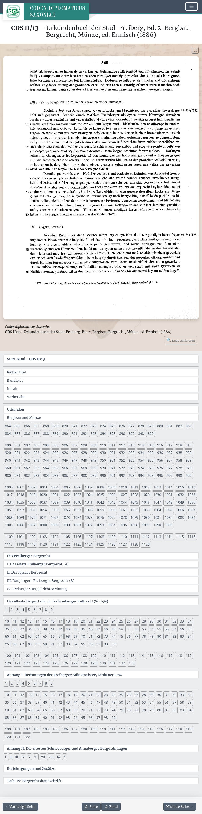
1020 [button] (43, 494)
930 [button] (103, 452)
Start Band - (26, 359)
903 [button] (36, 445)
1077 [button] (111, 517)
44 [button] (75, 629)
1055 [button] (54, 510)
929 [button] (93, 452)
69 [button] (75, 636)
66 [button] (53, 636)
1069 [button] (20, 517)
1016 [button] (191, 487)
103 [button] (36, 655)
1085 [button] (9, 525)
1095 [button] (123, 525)
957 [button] (169, 460)
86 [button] (14, 644)
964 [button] (46, 468)
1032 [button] (180, 494)
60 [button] (7, 636)
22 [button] (98, 621)
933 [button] (131, 452)
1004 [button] (54, 487)
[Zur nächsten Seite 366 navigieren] (179, 807)
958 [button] (179, 460)
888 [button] (46, 433)
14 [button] (37, 621)
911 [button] (112, 445)
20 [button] (83, 621)
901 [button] (17, 445)
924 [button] (46, 452)
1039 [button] (66, 502)
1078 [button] (123, 517)
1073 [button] (66, 517)
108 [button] (84, 655)
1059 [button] (100, 510)
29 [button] (151, 621)
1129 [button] (146, 544)
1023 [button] (77, 494)
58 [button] (182, 629)
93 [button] (68, 644)
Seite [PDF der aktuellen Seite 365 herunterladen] (91, 807)
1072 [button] (54, 517)
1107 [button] (89, 536)
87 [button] (22, 644)
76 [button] (129, 636)
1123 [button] (77, 544)
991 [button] (112, 475)
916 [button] (160, 445)
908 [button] (84, 445)
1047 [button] (157, 502)
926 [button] (65, 452)
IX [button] (58, 757)
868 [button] (46, 426)
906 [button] (65, 445)
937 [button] (169, 452)
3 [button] (17, 609)
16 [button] (53, 621)
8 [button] (46, 609)
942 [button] (27, 460)
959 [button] (188, 460)
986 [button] (65, 475)
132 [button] (122, 663)
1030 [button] (157, 494)
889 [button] (55, 433)
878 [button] (141, 426)
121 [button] (17, 663)
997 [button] (169, 475)
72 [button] (98, 636)
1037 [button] (43, 502)
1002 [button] (31, 487)
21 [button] (91, 621)
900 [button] (8, 445)
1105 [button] (66, 536)
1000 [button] (9, 487)
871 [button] (74, 426)
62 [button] (22, 636)
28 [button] (144, 621)
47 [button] (98, 629)
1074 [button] (77, 517)
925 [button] (55, 452)
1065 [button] (168, 510)
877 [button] (131, 426)
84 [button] (189, 636)
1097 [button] (146, 525)
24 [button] (113, 621)
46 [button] (91, 629)
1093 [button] (100, 525)
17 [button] (60, 621)
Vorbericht (16, 397)
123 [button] (36, 663)
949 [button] (93, 460)
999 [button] (188, 475)
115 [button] (150, 655)
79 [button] (151, 636)
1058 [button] (89, 510)
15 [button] (45, 621)
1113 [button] (157, 536)
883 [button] (188, 426)
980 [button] (8, 475)
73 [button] (106, 636)
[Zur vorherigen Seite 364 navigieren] (20, 807)
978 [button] (179, 468)
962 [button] (27, 468)
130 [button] (103, 663)
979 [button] (188, 468)
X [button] (65, 757)
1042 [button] (100, 502)
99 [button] (113, 644)
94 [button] (75, 644)
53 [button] (144, 629)
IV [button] (23, 757)
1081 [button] (157, 517)
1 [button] (6, 609)
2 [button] (12, 609)
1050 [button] (191, 502)
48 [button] (106, 629)
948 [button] (84, 460)
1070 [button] (31, 517)
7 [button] (40, 609)
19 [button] (75, 621)
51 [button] (129, 629)
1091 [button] (77, 525)
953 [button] (131, 460)
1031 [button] (168, 494)
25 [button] (121, 621)
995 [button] (150, 475)
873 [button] (93, 426)
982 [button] (27, 475)
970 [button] (103, 468)
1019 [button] (31, 494)
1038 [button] (54, 502)
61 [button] (14, 636)
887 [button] (36, 433)
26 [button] (129, 621)
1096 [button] (134, 525)
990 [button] (103, 475)
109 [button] (93, 655)
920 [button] (8, 452)
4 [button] (23, 609)
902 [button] (27, 445)
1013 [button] (157, 487)
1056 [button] (66, 510)
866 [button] (27, 426)
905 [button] (55, 445)
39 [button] (37, 629)
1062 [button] (134, 510)
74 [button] (113, 636)
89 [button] (37, 644)
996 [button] (160, 475)
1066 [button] (180, 510)
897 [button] (131, 433)
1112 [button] (146, 536)
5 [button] (29, 609)
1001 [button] (20, 487)
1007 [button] (89, 487)
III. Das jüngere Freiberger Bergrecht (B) (40, 580)
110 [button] (103, 655)
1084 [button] (191, 517)
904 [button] (46, 445)
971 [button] (112, 468)
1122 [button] (66, 544)
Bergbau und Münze (24, 417)
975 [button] (150, 468)
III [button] (16, 757)
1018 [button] (20, 494)
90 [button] (45, 644)
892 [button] (84, 433)
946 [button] (65, 460)
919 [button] (188, 445)
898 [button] (141, 433)
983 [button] (36, 475)
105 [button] (55, 655)
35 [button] (7, 629)
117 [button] (169, 655)
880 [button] (160, 426)
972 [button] (122, 468)
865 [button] (17, 426)
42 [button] (60, 629)
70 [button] (83, 636)
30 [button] (159, 621)
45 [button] (83, 629)
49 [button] (113, 629)
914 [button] (141, 445)
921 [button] (17, 452)
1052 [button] (20, 510)
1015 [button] (180, 487)
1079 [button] (134, 517)
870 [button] (65, 426)
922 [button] (27, 452)
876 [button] (122, 426)
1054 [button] (43, 510)
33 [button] (182, 621)
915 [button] (150, 445)
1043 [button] (111, 502)
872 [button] (84, 426)
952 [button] (122, 460)
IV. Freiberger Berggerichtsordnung (37, 589)
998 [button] (179, 475)
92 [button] (60, 644)
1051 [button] (9, 510)
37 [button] (22, 629)
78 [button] (144, 636)
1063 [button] (146, 510)
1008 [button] (100, 487)
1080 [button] (146, 517)
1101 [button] (20, 536)
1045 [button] (134, 502)
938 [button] (179, 452)
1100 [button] (9, 536)
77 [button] (136, 636)
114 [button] (141, 655)
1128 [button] (134, 544)
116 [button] (160, 655)
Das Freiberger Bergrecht (28, 556)
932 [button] (122, 452)
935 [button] (150, 452)
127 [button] (74, 663)
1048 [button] (168, 502)
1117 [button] (9, 544)
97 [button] (98, 644)
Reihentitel (16, 372)
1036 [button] (31, 502)
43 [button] (68, 629)
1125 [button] (100, 544)
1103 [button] (43, 536)
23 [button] (106, 621)
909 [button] (93, 445)
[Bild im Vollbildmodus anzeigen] (195, 50)
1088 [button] (43, 525)
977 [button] (169, 468)
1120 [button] (43, 544)
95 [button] (83, 644)
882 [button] (179, 426)
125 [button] (55, 663)
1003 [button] (43, 487)
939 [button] (188, 452)
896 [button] (122, 433)
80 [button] (159, 636)
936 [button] (160, 452)
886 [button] (27, 433)
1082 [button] (168, 517)
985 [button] (55, 475)
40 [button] (45, 629)
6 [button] (34, 609)
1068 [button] (9, 517)
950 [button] (103, 460)
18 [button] (68, 621)
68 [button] (68, 636)
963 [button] (36, 468)
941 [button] (17, 460)
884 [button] (8, 433)
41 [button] (53, 629)
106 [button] (65, 655)
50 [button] (121, 629)
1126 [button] (111, 544)
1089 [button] (54, 525)
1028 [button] (134, 494)
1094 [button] (111, 525)
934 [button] (141, 452)
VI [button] (35, 757)
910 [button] (103, 445)
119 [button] (188, 655)
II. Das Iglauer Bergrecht (27, 572)
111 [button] (112, 655)
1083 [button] (180, 517)
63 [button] (30, 636)
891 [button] (74, 433)
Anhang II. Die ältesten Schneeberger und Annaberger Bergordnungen (67, 748)
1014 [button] (168, 487)
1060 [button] (111, 510)
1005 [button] (66, 487)
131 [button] (112, 663)
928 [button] (84, 452)
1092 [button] (89, 525)
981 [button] (17, 475)
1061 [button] (123, 510)
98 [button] (106, 644)
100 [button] (8, 655)
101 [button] (17, 655)
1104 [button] (54, 536)
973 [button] (131, 468)
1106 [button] (77, 536)
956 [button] (160, 460)
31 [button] (167, 621)
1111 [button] (134, 536)
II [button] (10, 757)
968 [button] (84, 468)
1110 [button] (123, 536)
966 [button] (65, 468)
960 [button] (8, 468)
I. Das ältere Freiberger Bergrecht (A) (38, 564)
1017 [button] (9, 494)
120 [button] (8, 663)
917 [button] (169, 445)
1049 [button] (180, 502)
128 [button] (84, 663)
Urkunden (15, 409)
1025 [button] (100, 494)
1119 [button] (31, 544)
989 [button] (93, 475)
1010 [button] (123, 487)
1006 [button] (77, 487)
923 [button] (36, 452)
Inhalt (12, 389)
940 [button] (8, 460)
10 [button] (7, 621)
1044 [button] (123, 502)
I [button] (5, 757)
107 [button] (74, 655)
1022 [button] (66, 494)
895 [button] (112, 433)
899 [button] (150, 433)
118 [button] (179, 655)
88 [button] (30, 644)
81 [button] (167, 636)
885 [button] (17, 433)
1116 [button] (191, 536)
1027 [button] (123, 494)
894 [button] (103, 433)
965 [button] (55, 468)
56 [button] (167, 629)
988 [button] (84, 475)
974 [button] (141, 468)
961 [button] (17, 468)
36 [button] (14, 629)
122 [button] (27, 663)
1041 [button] (89, 502)
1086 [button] (20, 525)
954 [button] (141, 460)
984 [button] (46, 475)
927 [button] (74, 452)
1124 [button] (89, 544)
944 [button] (46, 460)
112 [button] (122, 655)
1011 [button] (134, 487)
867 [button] (36, 426)
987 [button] (74, 475)
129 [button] (93, 663)
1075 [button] (89, 517)
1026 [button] (111, 494)
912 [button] (122, 445)
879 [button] (150, 426)
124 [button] (46, 663)
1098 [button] (157, 525)
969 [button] (93, 468)
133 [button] (131, 663)
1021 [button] (54, 494)
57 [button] (174, 629)
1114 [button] (168, 536)
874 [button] (103, 426)
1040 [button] (77, 502)
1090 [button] (66, 525)
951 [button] (112, 460)
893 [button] (93, 433)
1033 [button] (191, 494)
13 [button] (30, 621)
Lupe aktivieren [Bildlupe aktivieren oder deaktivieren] (180, 340)
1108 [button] (100, 536)
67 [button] (60, 636)
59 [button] (189, 629)
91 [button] (53, 644)
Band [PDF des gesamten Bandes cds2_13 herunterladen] (111, 807)
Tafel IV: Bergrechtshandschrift (34, 781)
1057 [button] (77, 510)
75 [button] (121, 636)
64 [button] (37, 636)
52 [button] (136, 629)
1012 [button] (146, 487)
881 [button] (169, 426)
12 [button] (22, 621)
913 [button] (131, 445)
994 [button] (141, 475)
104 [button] (46, 655)
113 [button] (131, 655)
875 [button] (112, 426)
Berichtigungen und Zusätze (31, 768)
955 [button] (150, 460)
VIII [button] (51, 757)
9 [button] (52, 609)
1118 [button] (20, 544)
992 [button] (122, 475)
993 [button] (131, 475)
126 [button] (65, 663)
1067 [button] (191, 510)
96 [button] (91, 644)
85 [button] (7, 644)
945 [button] (55, 460)
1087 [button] (31, 525)
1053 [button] (31, 510)
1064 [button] (157, 510)
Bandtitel (15, 380)
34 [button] (189, 621)
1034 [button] (9, 502)
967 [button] (74, 468)
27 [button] (136, 621)
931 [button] (112, 452)
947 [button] (74, 460)
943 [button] (36, 460)
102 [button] (27, 655)
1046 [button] (146, 502)
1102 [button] (31, 536)
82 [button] (174, 636)
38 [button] (30, 629)
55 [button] (159, 629)
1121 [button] (54, 544)
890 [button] (65, 433)
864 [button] (8, 426)
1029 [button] (146, 494)
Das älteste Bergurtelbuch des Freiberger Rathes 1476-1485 (57, 601)
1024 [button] (89, 494)
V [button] (29, 757)
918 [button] (179, 445)
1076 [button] (100, 517)
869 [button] (55, 426)
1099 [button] (168, 525)
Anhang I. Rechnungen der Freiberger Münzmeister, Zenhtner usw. (64, 675)
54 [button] (151, 629)
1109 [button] (111, 536)
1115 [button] (180, 536)
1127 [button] (123, 544)
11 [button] (14, 621)
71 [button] (91, 636)
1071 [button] (43, 517)
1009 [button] (111, 487)
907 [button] (74, 445)
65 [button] (45, 636)
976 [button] (160, 468)
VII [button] (43, 757)
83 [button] (182, 636)
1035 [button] (20, 502)
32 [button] (174, 621)
